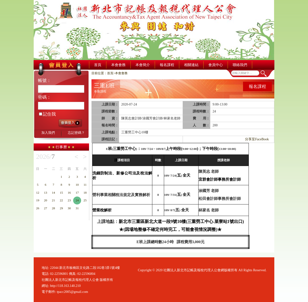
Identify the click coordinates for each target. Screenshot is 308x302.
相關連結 (191, 65)
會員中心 (215, 65)
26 (37, 208)
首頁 (97, 65)
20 (45, 200)
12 (37, 192)
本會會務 (118, 65)
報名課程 (167, 65)
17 (77, 192)
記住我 (47, 114)
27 (45, 208)
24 (77, 200)
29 (61, 208)
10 (77, 184)
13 (45, 192)
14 (53, 192)
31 (77, 208)
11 (85, 184)
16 (69, 192)
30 (69, 208)
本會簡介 (142, 65)
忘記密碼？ (76, 133)
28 (53, 208)
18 (85, 192)
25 (85, 200)
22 (61, 200)
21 (53, 200)
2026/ (45, 156)
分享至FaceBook (257, 139)
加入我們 (48, 133)
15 (61, 192)
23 (69, 200)
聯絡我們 (240, 65)
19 (37, 200)
